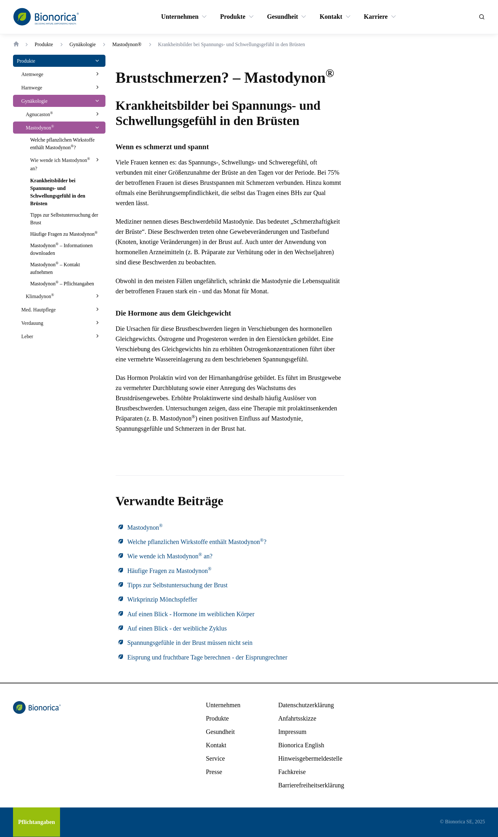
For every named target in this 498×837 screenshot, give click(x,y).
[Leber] (27, 336)
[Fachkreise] (292, 772)
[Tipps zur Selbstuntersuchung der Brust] (65, 219)
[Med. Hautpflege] (38, 309)
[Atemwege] (32, 74)
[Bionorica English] (301, 745)
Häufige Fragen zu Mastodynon (169, 570)
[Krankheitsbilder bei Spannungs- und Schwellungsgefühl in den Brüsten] (65, 192)
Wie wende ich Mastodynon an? (169, 556)
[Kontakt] (331, 16)
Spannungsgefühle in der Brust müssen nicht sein (189, 642)
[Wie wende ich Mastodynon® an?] (60, 164)
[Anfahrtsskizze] (297, 718)
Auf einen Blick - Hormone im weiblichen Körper (190, 613)
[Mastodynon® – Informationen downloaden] (65, 249)
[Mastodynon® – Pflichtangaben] (62, 284)
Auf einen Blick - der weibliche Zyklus (177, 628)
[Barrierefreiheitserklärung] (311, 785)
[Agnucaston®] (39, 114)
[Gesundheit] (282, 16)
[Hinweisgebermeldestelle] (310, 758)
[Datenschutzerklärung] (306, 705)
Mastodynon (145, 527)
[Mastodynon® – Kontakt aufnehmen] (65, 268)
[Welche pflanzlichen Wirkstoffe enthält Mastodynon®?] (65, 143)
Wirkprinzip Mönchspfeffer (162, 599)
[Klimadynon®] (40, 296)
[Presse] (214, 772)
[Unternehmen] (180, 16)
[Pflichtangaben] (36, 822)
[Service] (215, 758)
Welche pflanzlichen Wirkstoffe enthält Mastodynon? (196, 541)
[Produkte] (233, 16)
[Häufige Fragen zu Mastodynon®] (64, 234)
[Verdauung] (32, 323)
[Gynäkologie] (34, 101)
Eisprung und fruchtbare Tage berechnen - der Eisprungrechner (207, 657)
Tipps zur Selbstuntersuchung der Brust (177, 585)
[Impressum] (292, 732)
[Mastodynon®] (40, 127)
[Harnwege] (31, 87)
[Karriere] (376, 16)
